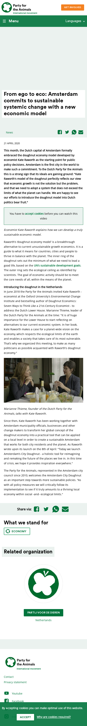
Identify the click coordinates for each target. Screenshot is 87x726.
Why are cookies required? (54, 717)
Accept (25, 717)
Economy (16, 531)
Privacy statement (15, 682)
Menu (11, 21)
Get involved (72, 7)
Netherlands (43, 593)
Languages (73, 21)
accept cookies (34, 213)
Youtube (13, 693)
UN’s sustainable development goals (57, 265)
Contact (9, 677)
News (9, 132)
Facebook (14, 701)
